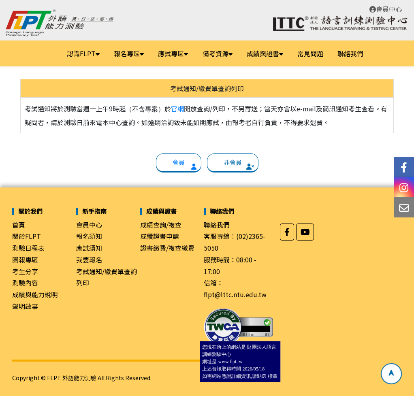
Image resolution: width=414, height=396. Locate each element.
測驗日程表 (28, 248)
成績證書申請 (159, 236)
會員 (179, 162)
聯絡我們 (350, 53)
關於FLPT (26, 236)
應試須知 (89, 248)
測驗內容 (25, 282)
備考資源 (218, 53)
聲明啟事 (25, 306)
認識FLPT (83, 53)
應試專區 (173, 53)
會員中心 (385, 9)
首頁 (18, 225)
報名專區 (129, 53)
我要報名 (89, 259)
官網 (177, 108)
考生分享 (25, 271)
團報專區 (25, 259)
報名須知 (89, 236)
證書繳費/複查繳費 (167, 248)
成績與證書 (265, 53)
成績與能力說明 (35, 294)
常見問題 (310, 53)
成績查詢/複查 (160, 225)
